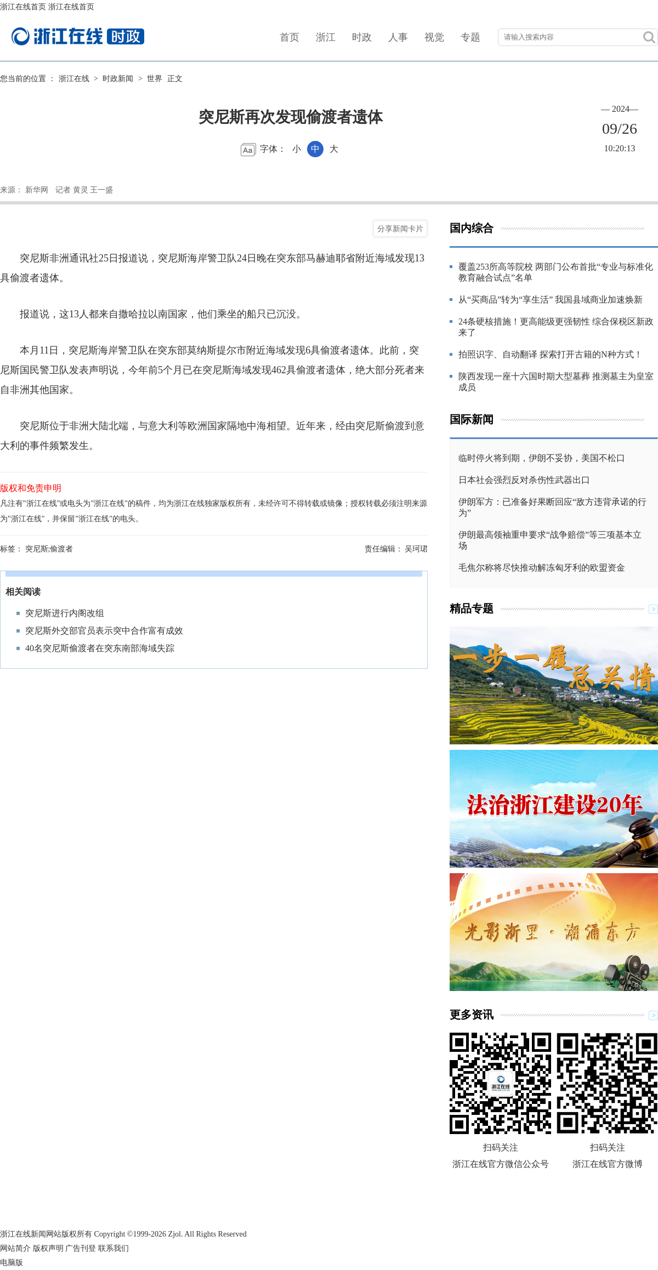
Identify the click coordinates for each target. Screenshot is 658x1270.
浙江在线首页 (23, 7)
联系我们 (113, 1248)
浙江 (326, 37)
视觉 (434, 37)
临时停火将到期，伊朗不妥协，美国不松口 (541, 458)
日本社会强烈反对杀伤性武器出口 (524, 480)
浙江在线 (74, 79)
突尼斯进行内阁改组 (64, 613)
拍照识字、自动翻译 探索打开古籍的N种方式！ (550, 354)
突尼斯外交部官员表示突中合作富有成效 (104, 630)
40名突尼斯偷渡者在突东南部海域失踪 (99, 648)
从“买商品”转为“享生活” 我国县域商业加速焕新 (550, 299)
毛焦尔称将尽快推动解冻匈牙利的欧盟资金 (541, 567)
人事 (398, 37)
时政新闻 (118, 79)
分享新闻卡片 (400, 228)
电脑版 (11, 1262)
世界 (154, 79)
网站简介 (15, 1248)
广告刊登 (80, 1248)
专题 (470, 37)
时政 (362, 37)
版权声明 (48, 1248)
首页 (289, 37)
